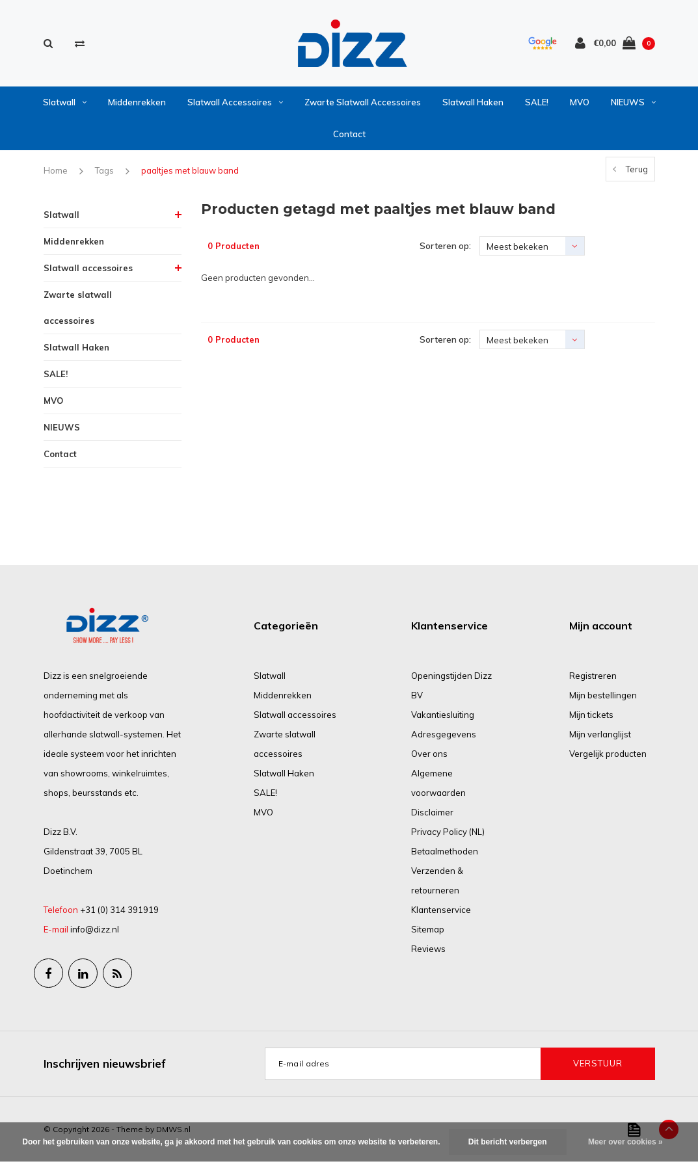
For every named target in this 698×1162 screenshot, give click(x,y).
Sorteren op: (445, 246)
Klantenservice (441, 910)
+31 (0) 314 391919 (119, 910)
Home (56, 170)
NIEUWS (633, 102)
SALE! (536, 102)
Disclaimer (432, 812)
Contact (349, 134)
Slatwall (65, 102)
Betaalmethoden (444, 851)
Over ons (429, 753)
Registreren (593, 675)
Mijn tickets (591, 714)
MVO (579, 102)
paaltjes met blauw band (190, 170)
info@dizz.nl (94, 929)
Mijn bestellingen (603, 695)
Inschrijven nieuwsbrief (105, 1063)
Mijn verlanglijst (600, 734)
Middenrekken (137, 102)
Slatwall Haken (472, 102)
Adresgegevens (443, 734)
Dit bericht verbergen (507, 1141)
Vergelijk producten (608, 753)
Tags (104, 170)
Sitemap (427, 929)
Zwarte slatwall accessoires (362, 102)
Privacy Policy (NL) (448, 831)
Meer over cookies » (625, 1141)
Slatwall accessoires (235, 102)
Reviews (428, 949)
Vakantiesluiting (442, 714)
